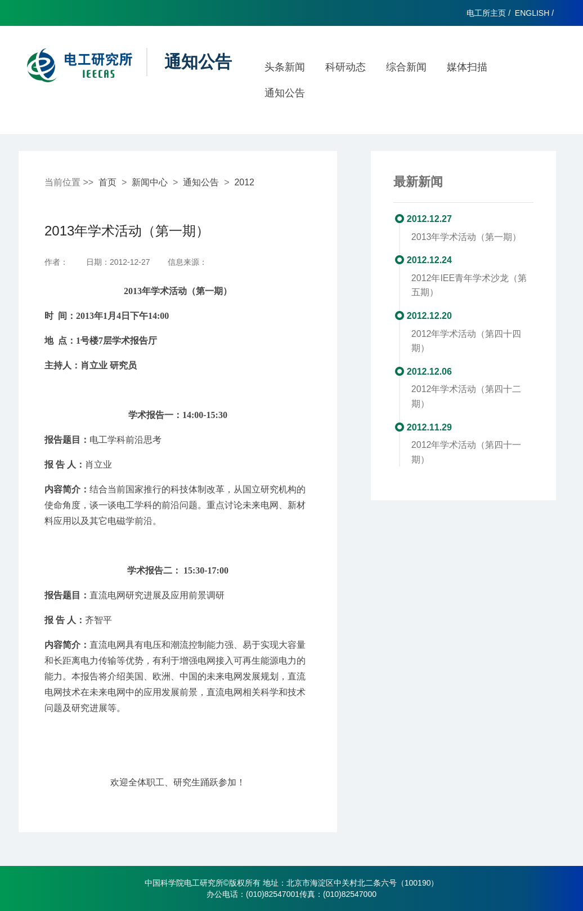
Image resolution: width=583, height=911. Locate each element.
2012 (244, 182)
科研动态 (345, 67)
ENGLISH (532, 12)
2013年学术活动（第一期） (466, 237)
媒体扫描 (467, 67)
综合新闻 (406, 67)
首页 (107, 182)
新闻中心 (150, 182)
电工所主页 (486, 12)
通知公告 (284, 93)
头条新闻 (284, 67)
